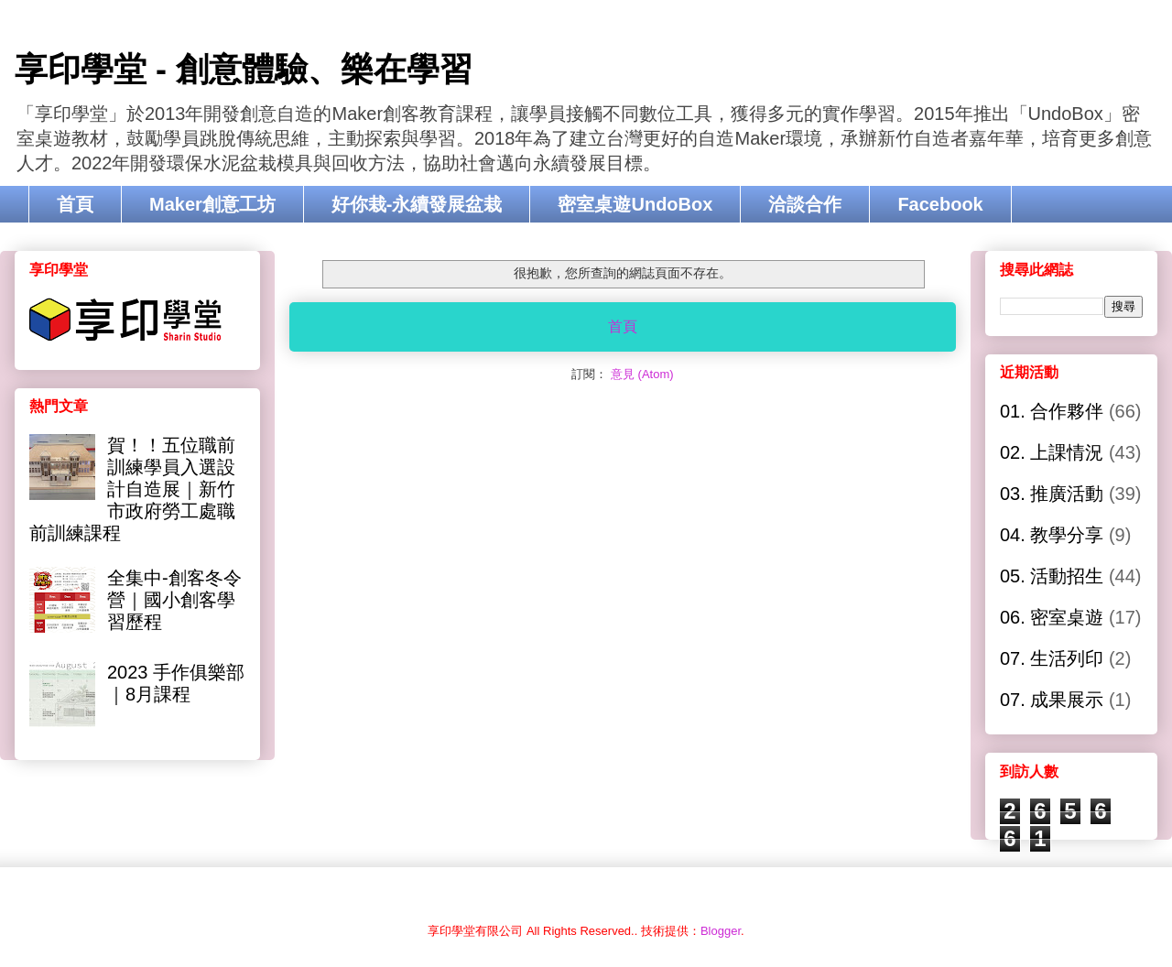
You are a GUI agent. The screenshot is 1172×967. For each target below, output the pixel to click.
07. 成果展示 (1051, 700)
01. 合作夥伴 (1051, 411)
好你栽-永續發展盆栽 (417, 204)
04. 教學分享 (1051, 535)
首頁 (75, 204)
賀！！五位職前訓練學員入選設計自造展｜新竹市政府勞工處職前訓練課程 (132, 489)
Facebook (939, 204)
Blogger (720, 931)
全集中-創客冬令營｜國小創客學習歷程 (174, 600)
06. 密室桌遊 (1051, 617)
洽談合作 (804, 204)
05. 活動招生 (1051, 576)
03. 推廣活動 (1051, 494)
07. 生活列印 (1051, 658)
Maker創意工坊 (212, 204)
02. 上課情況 (1051, 452)
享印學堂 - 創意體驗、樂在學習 (243, 69)
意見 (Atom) (642, 374)
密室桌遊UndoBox (635, 204)
